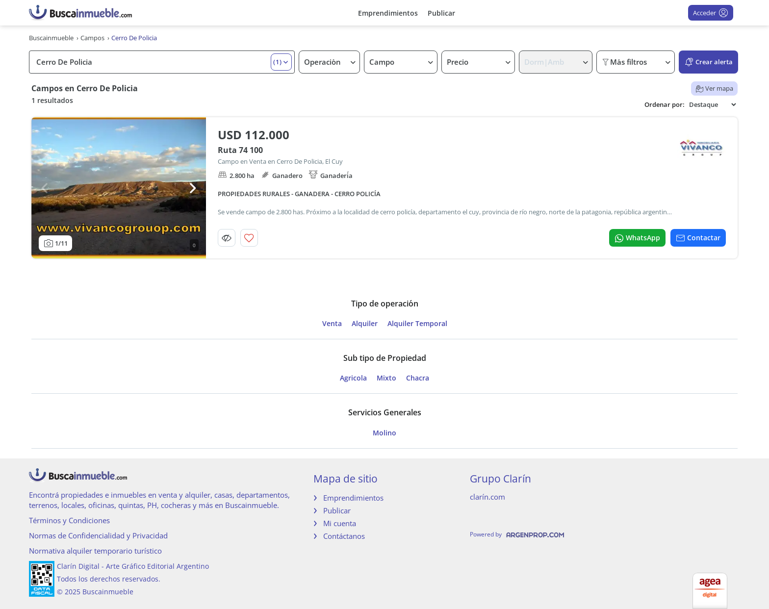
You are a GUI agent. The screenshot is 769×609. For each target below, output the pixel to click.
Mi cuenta (339, 523)
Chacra (417, 378)
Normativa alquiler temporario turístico (95, 551)
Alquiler (365, 323)
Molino (384, 433)
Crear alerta (708, 62)
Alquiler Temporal (417, 323)
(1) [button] (277, 61)
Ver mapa (714, 88)
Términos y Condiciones (69, 520)
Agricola (353, 378)
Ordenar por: (664, 105)
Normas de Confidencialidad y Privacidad (98, 535)
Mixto (386, 378)
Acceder (710, 13)
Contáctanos (344, 536)
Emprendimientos (388, 13)
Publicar (441, 13)
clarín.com (487, 497)
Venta (332, 323)
